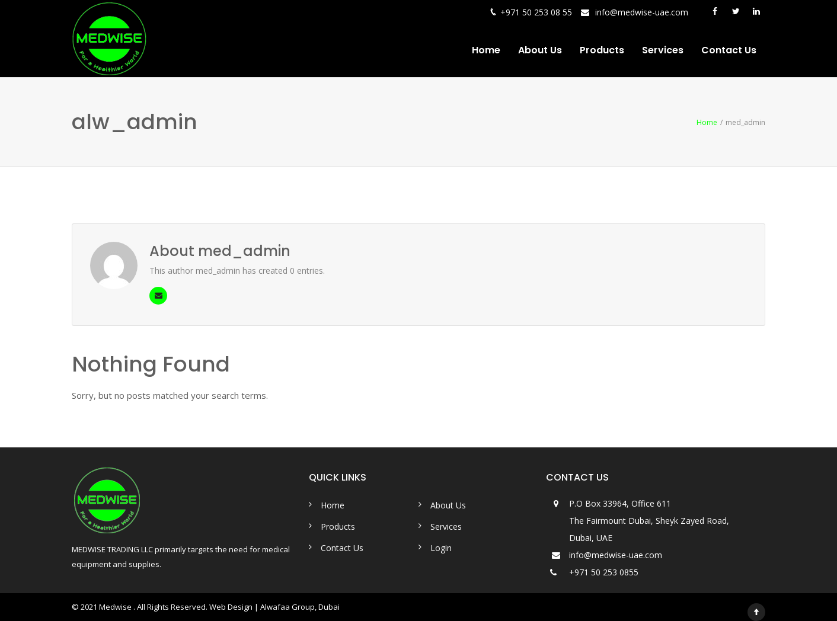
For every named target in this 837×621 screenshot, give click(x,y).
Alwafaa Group (287, 606)
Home (486, 50)
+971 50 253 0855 (603, 572)
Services (662, 50)
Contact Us (728, 50)
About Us (540, 50)
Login (441, 547)
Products (602, 50)
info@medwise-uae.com (641, 12)
